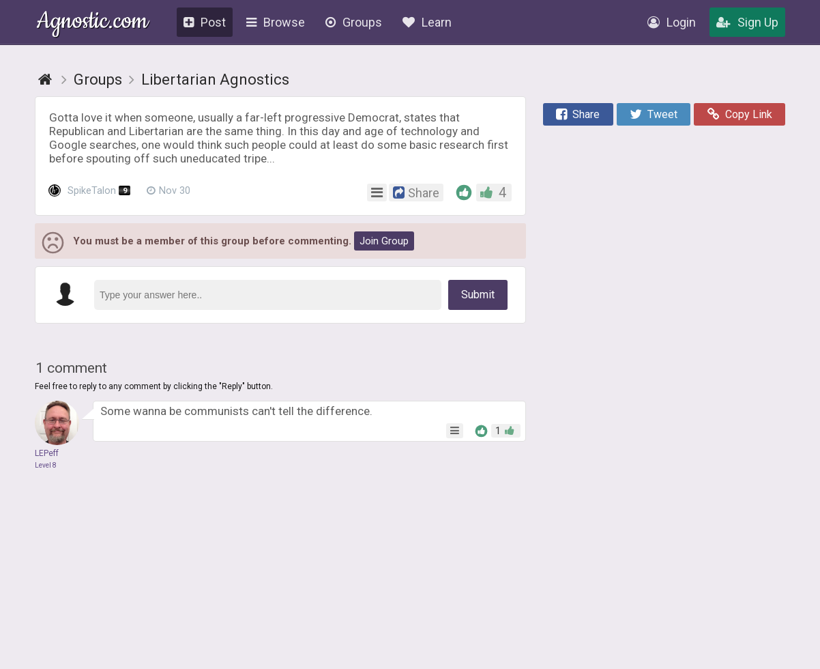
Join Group (384, 241)
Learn (427, 22)
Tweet (653, 114)
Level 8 (46, 465)
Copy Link (739, 114)
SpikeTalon (89, 191)
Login (671, 22)
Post (205, 22)
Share (578, 114)
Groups (353, 22)
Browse (275, 22)
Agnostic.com (92, 23)
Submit (478, 294)
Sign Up (747, 22)
